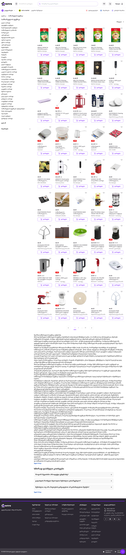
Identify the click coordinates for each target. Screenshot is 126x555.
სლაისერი (4, 113)
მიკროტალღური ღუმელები (75, 381)
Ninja (35, 442)
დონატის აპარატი (6, 84)
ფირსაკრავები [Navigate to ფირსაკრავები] (84, 531)
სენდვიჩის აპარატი (7, 106)
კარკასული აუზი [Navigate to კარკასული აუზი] (85, 515)
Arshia (52, 416)
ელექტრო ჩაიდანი (7, 67)
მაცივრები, (54, 381)
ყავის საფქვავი (6, 64)
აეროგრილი (5, 35)
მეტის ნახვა (37, 463)
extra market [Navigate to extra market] (36, 514)
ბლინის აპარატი (6, 59)
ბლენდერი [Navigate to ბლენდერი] (94, 538)
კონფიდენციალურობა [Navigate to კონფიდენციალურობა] (52, 521)
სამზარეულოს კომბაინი (9, 30)
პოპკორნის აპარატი (7, 79)
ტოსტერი (4, 62)
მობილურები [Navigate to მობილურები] (95, 512)
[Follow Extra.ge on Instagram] (110, 519)
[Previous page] (68, 328)
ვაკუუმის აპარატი (6, 89)
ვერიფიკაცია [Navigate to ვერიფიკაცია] (49, 514)
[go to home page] (6, 4)
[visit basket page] (110, 4)
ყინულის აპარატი (6, 99)
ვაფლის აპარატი (6, 104)
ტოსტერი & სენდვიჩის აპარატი (84, 397)
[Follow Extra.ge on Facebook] (106, 519)
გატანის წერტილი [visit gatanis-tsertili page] (37, 10)
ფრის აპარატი (5, 42)
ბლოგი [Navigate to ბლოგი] (34, 521)
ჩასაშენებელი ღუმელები (42, 381)
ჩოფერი (4, 57)
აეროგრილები (6, 45)
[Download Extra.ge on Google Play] (120, 551)
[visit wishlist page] (104, 4)
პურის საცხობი (6, 40)
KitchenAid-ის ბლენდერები (43, 410)
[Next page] (92, 328)
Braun (67, 408)
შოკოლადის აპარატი (8, 82)
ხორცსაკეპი (5, 32)
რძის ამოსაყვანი (6, 111)
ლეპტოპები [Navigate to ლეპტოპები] (95, 515)
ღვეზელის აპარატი (7, 74)
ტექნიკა (3, 16)
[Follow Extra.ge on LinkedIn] (119, 519)
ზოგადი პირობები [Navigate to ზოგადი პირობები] (67, 514)
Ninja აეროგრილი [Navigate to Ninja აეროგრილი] (85, 528)
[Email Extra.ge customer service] (109, 511)
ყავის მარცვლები (7, 50)
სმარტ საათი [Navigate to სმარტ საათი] (84, 535)
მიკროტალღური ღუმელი (9, 28)
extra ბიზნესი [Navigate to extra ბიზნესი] (36, 518)
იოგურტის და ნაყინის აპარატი (50, 401)
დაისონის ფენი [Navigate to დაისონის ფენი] (84, 524)
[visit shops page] (104, 10)
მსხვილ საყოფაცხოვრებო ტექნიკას (91, 455)
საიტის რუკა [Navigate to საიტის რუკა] (36, 524)
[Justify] (40, 4)
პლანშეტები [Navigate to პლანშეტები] (95, 519)
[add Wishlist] (50, 28)
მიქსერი (4, 55)
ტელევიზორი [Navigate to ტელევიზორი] (95, 509)
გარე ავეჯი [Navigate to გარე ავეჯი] (83, 509)
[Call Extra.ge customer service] (109, 509)
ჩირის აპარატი (6, 77)
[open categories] (8, 10)
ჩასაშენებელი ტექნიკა (51, 377)
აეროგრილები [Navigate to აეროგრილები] (96, 531)
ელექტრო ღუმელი (7, 25)
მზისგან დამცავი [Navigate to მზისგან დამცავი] (85, 512)
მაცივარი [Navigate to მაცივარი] (94, 522)
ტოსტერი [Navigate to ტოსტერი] (94, 541)
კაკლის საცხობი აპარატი (9, 72)
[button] (24, 10)
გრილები (4, 94)
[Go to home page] (7, 505)
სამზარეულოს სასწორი (8, 69)
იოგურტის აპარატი (7, 101)
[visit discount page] (92, 10)
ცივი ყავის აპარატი (7, 96)
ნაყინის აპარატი (6, 86)
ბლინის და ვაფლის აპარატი (63, 397)
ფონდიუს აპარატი (7, 118)
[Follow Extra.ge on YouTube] (114, 519)
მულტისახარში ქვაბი (8, 37)
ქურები (61, 381)
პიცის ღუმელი (6, 116)
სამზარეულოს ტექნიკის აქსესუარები (13, 109)
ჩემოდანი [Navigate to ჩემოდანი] (83, 541)
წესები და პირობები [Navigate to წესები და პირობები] (51, 518)
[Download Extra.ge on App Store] (108, 551)
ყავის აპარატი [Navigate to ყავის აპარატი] (95, 535)
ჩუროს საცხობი (6, 91)
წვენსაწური (5, 47)
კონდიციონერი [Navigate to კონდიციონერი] (84, 538)
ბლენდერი (4, 52)
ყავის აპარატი (5, 23)
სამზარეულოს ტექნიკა (15, 16)
